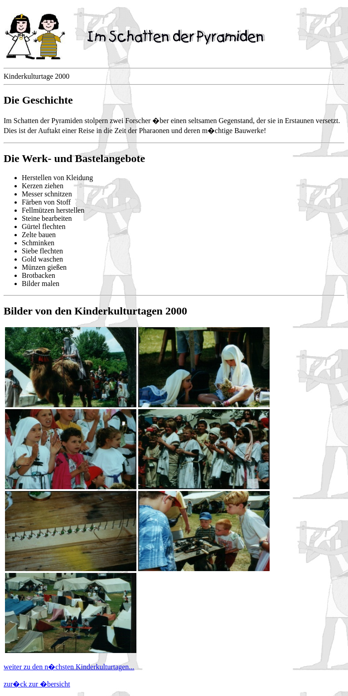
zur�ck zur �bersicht (37, 684)
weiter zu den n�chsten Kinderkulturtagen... (69, 667)
